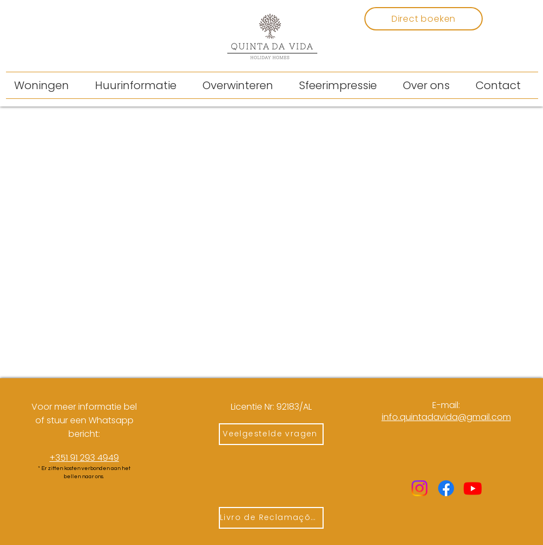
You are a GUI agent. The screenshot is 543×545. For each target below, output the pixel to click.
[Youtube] (472, 488)
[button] (140, 85)
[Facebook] (446, 488)
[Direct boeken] (423, 18)
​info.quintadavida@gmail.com (446, 417)
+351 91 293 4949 (84, 458)
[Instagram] (419, 488)
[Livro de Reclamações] (271, 518)
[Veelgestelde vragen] (271, 434)
